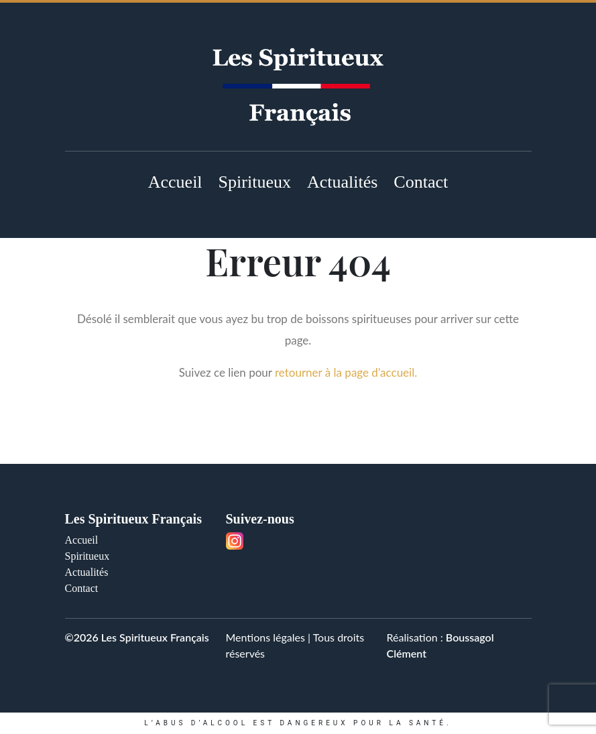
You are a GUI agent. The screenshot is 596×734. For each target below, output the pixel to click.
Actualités (342, 182)
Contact (421, 182)
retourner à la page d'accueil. (346, 372)
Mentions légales (265, 637)
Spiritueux (255, 182)
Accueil (175, 182)
